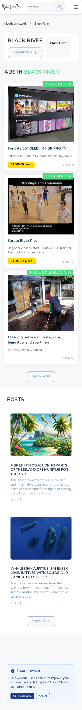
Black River (42, 24)
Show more (41, 377)
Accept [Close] (43, 696)
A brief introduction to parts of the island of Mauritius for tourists (39, 469)
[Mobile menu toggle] (76, 7)
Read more (22, 696)
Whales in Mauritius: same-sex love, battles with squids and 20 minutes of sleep (39, 572)
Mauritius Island (15, 24)
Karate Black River (23, 240)
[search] (60, 7)
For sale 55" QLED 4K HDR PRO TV (37, 148)
